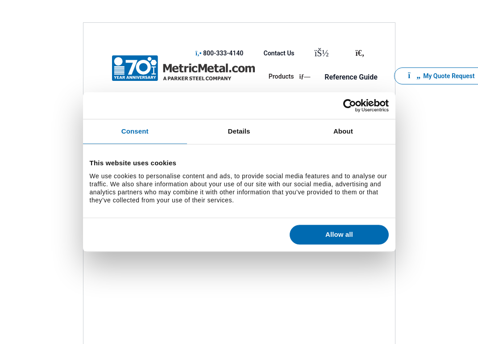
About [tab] (343, 131)
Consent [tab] (135, 131)
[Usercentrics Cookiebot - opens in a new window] (350, 105)
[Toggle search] (359, 53)
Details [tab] (239, 131)
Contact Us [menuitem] (279, 53)
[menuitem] (324, 53)
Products (290, 76)
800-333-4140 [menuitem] (219, 53)
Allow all (339, 235)
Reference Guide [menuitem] (351, 77)
